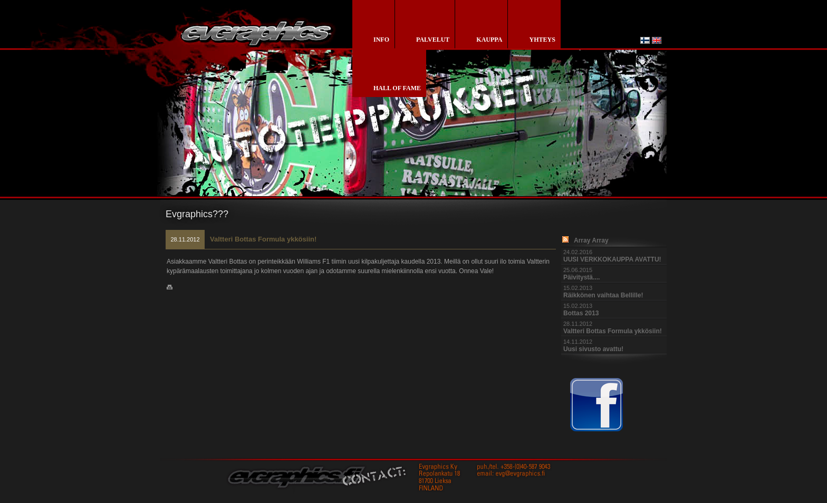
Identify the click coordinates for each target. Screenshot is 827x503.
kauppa (489, 39)
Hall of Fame (397, 88)
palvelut (432, 39)
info (381, 39)
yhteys (542, 39)
